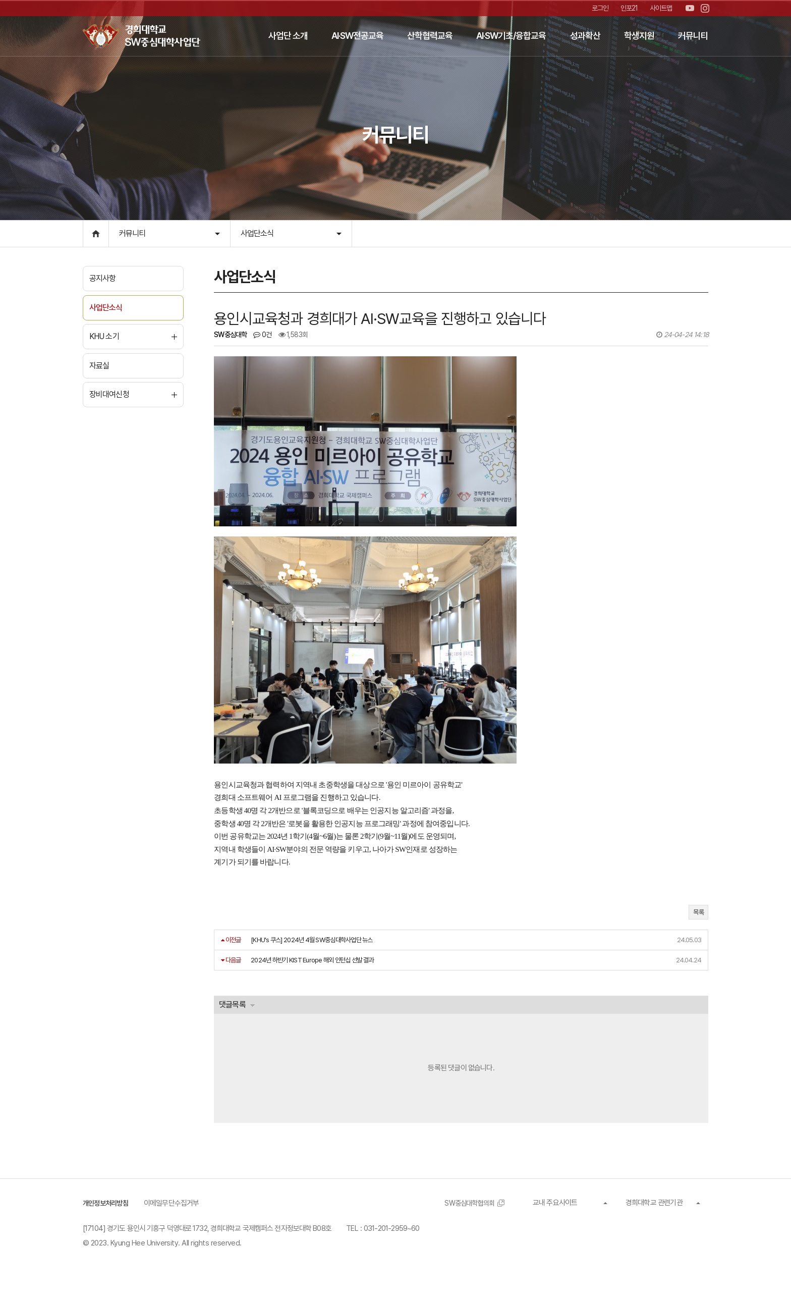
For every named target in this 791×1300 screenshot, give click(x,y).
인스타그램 (705, 8)
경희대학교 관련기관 (654, 1210)
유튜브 (690, 8)
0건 (264, 339)
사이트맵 (660, 8)
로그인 (597, 8)
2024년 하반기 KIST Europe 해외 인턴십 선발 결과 (314, 965)
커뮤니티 (132, 233)
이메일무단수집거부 (175, 1211)
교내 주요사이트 (555, 1210)
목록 (698, 916)
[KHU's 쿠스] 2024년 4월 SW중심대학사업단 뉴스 (314, 944)
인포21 (626, 8)
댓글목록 (234, 1009)
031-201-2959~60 (392, 1236)
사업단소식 (257, 233)
